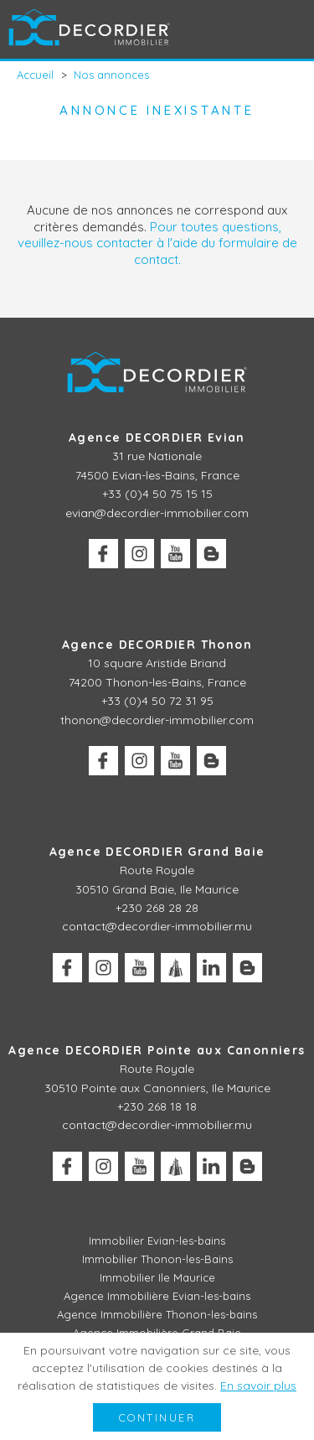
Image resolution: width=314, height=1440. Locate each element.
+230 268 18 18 (157, 1106)
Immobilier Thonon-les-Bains (157, 1259)
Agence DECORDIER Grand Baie (157, 851)
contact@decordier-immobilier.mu (157, 926)
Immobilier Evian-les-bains (157, 1240)
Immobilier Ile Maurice (157, 1277)
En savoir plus (258, 1385)
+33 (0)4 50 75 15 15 (157, 493)
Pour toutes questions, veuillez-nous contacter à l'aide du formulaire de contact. (157, 243)
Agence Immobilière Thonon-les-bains (157, 1314)
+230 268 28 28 (157, 907)
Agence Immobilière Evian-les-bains (157, 1296)
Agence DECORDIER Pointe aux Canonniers (156, 1050)
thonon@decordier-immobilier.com (157, 720)
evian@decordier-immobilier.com (157, 513)
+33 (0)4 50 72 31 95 (157, 700)
